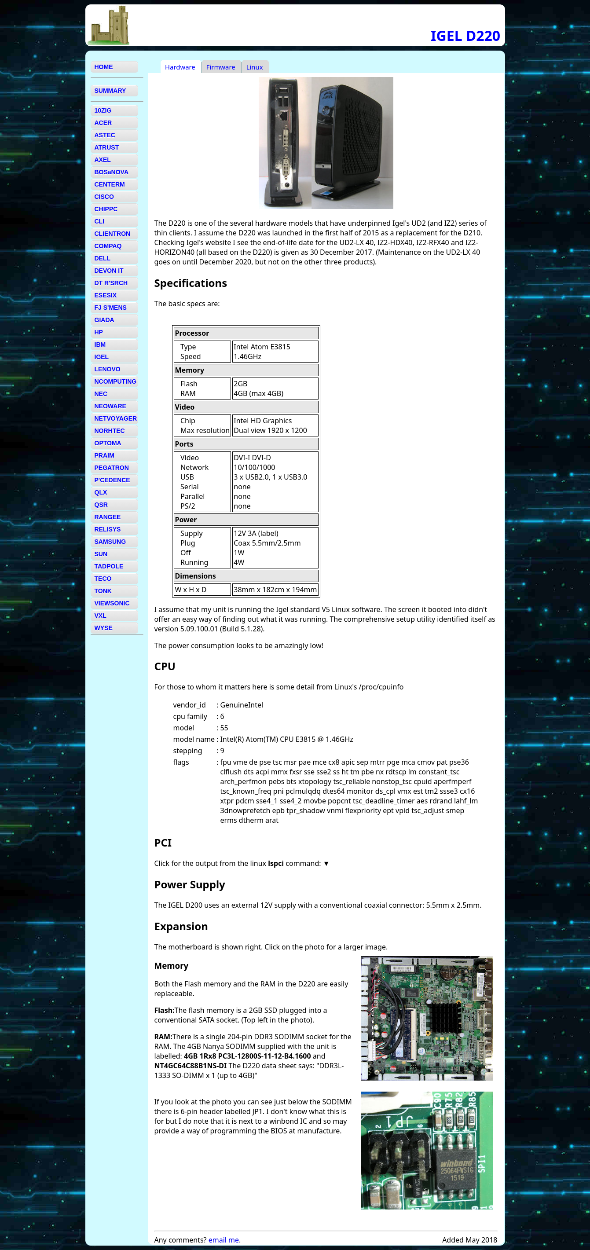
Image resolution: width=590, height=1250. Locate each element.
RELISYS (108, 529)
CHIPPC (106, 209)
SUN (101, 553)
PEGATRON (112, 467)
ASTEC (105, 135)
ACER (103, 122)
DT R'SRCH (111, 282)
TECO (103, 578)
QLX (101, 492)
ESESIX (106, 295)
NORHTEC (110, 430)
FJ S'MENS (111, 307)
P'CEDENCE (112, 480)
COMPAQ (108, 245)
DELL (103, 258)
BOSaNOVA (112, 172)
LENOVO (108, 369)
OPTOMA (108, 443)
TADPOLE (109, 566)
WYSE (104, 627)
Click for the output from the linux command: (238, 863)
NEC (101, 393)
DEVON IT (109, 270)
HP (99, 332)
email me (224, 1240)
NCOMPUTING (116, 381)
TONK (103, 590)
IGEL (102, 356)
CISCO (104, 196)
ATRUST (107, 147)
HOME (104, 66)
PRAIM (104, 455)
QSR (101, 504)
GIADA (104, 319)
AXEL (103, 159)
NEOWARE (110, 406)
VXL (100, 615)
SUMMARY (110, 90)
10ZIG (103, 110)
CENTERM (110, 184)
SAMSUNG (110, 541)
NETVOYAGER (116, 418)
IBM (100, 344)
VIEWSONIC (112, 603)
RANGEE (108, 517)
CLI (100, 221)
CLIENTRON (113, 233)
